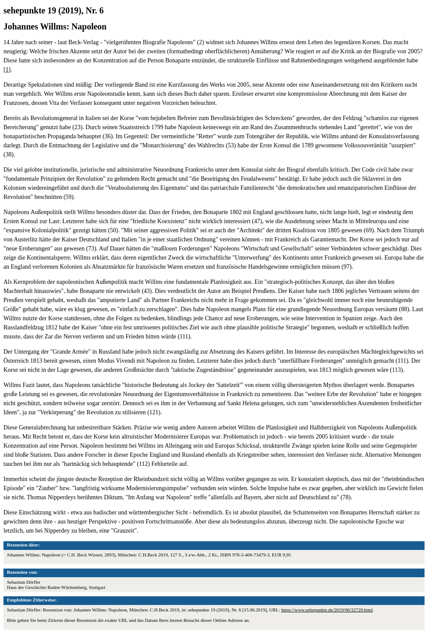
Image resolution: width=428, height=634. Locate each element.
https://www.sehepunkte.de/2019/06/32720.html (327, 609)
